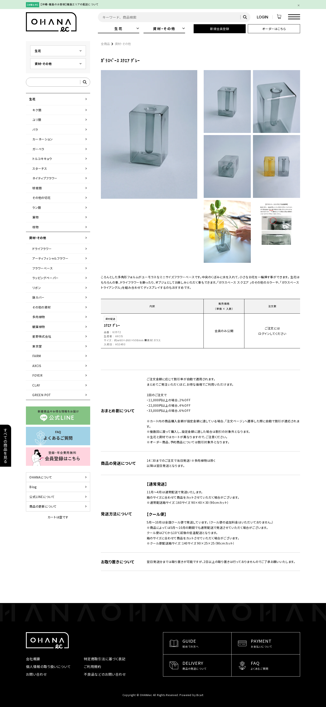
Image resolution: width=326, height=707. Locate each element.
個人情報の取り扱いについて (48, 666)
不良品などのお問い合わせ (105, 674)
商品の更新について (58, 506)
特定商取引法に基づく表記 (105, 658)
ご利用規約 (92, 666)
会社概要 (33, 658)
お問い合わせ (36, 674)
